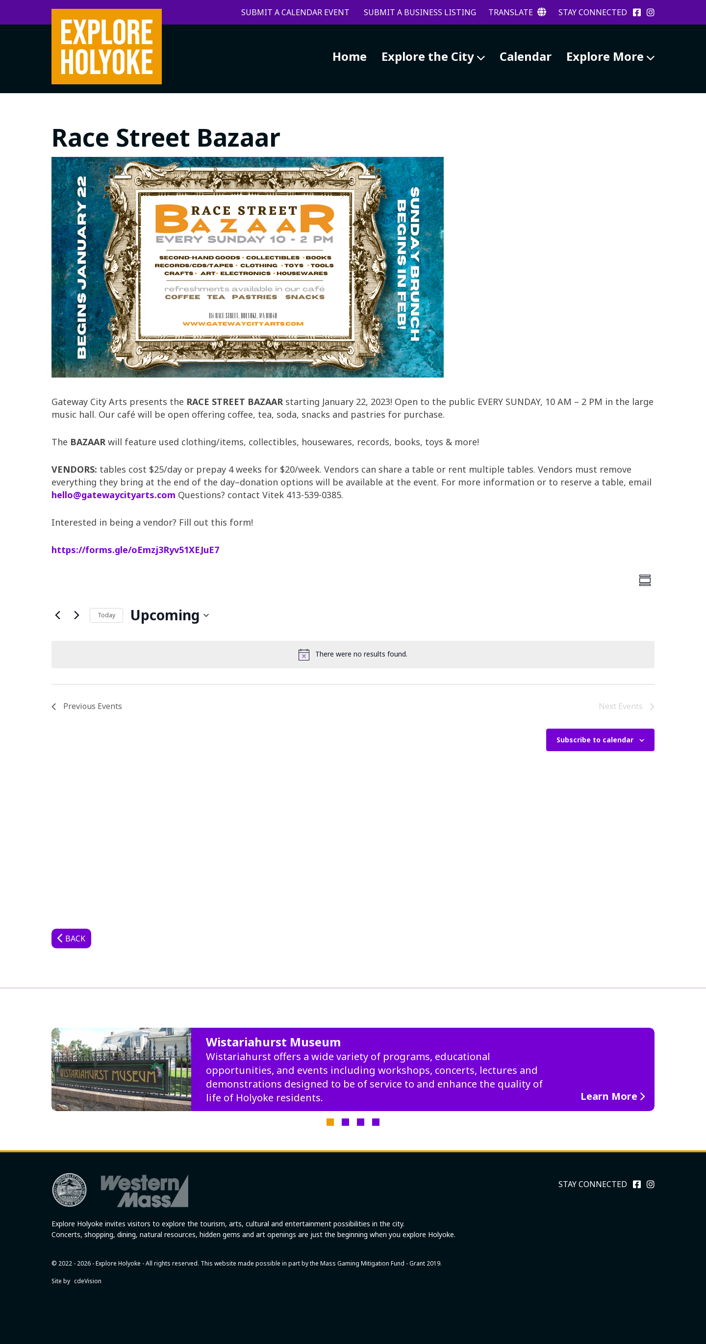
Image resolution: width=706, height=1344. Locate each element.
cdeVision (87, 1281)
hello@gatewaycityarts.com (113, 495)
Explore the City (427, 56)
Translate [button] (517, 12)
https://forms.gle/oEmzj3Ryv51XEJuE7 (135, 550)
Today (106, 615)
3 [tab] (360, 1122)
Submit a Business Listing (420, 12)
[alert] (353, 654)
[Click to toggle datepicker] (169, 615)
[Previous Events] (57, 615)
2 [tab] (345, 1122)
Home (349, 56)
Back (75, 938)
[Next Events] (76, 615)
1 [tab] (330, 1122)
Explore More (605, 56)
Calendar (526, 56)
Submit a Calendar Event (295, 12)
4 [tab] (375, 1122)
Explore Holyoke (106, 46)
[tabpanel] (353, 1069)
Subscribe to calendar (594, 739)
